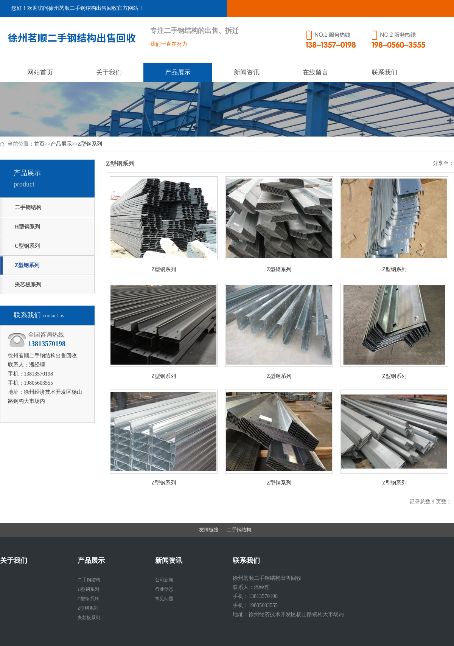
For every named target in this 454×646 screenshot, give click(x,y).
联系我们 (384, 72)
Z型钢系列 (90, 144)
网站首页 (40, 72)
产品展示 (178, 72)
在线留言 (315, 72)
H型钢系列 (27, 227)
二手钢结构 (28, 207)
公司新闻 (164, 579)
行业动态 (164, 589)
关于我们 (109, 72)
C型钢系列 (27, 246)
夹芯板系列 (28, 284)
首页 (39, 144)
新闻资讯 (247, 72)
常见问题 (164, 598)
